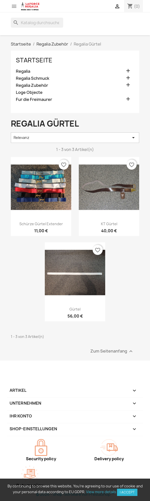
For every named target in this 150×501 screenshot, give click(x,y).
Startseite (34, 60)
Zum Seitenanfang (112, 351)
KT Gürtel (109, 223)
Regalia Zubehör (32, 85)
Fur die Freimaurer (34, 99)
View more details (101, 491)
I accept (127, 492)
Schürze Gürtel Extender (41, 223)
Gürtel (75, 309)
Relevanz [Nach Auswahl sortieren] (75, 138)
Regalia (23, 71)
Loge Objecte (29, 92)
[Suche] (37, 23)
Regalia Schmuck (32, 78)
